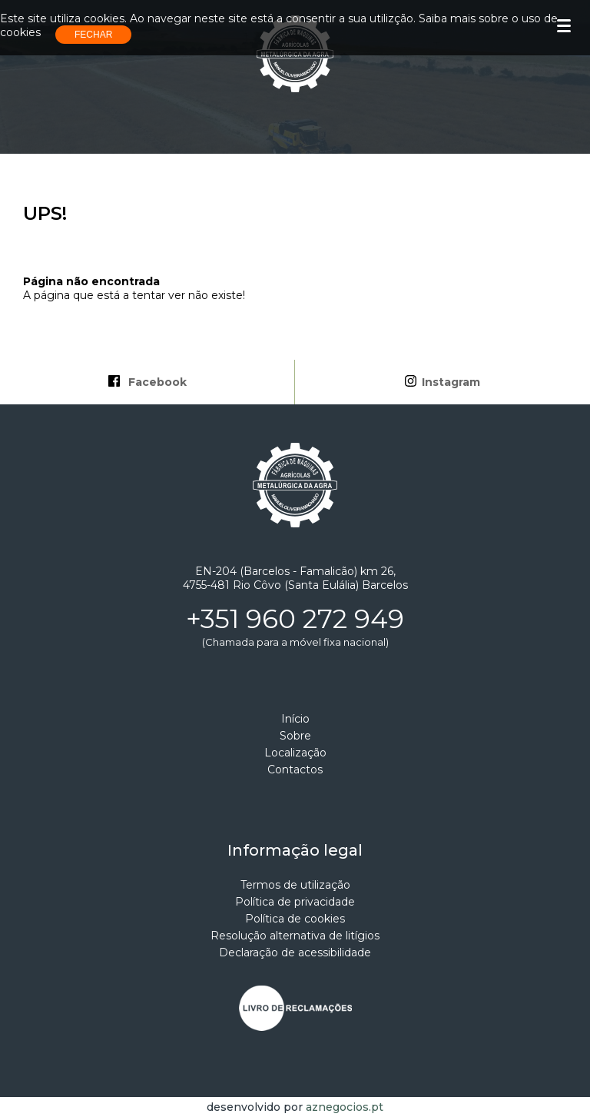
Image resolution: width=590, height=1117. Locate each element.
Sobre (295, 736)
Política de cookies (295, 919)
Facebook (147, 382)
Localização (295, 753)
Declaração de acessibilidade (295, 952)
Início (295, 719)
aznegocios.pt (344, 1107)
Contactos (295, 769)
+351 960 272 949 (295, 619)
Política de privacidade (295, 902)
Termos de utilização (295, 885)
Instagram (442, 382)
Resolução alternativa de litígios (295, 935)
